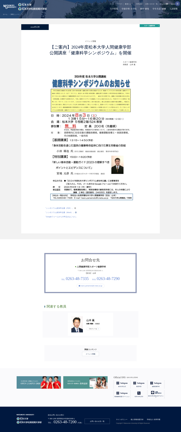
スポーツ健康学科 (149, 26)
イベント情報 (90, 354)
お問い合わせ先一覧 (97, 421)
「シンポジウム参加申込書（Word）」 (59, 212)
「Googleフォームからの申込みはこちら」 (61, 217)
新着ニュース (15, 14)
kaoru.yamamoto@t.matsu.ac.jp (90, 286)
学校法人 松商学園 (153, 419)
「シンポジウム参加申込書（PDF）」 (59, 208)
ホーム (5, 14)
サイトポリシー (121, 419)
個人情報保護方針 (137, 419)
